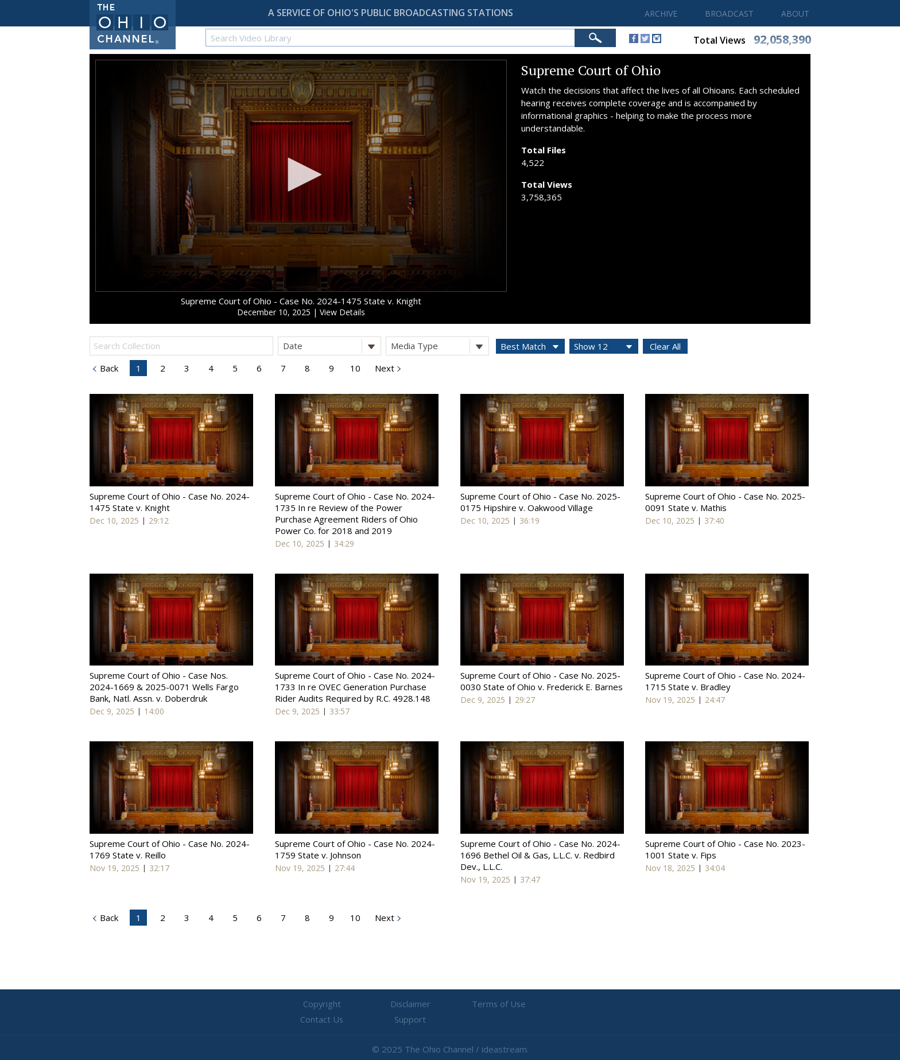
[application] (301, 175)
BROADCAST (729, 13)
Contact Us (519, 1004)
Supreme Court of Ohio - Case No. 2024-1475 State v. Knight (301, 301)
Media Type (439, 346)
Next (383, 368)
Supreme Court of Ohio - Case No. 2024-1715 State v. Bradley (725, 681)
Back (108, 368)
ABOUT (795, 13)
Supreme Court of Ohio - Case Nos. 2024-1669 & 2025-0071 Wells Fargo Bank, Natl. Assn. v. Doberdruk (164, 687)
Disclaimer (381, 1004)
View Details (342, 312)
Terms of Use (450, 1004)
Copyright (312, 1004)
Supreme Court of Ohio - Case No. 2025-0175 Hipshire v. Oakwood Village (540, 501)
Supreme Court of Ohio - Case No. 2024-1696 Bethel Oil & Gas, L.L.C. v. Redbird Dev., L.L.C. (540, 855)
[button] (301, 174)
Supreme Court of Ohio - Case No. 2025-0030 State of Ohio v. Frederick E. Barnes (541, 681)
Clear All (665, 346)
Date (332, 346)
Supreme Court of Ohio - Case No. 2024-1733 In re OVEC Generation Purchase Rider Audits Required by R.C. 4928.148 (355, 687)
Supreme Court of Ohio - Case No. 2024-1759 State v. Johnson (355, 849)
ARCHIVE (661, 13)
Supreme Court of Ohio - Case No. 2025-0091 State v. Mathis (725, 501)
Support (588, 1004)
